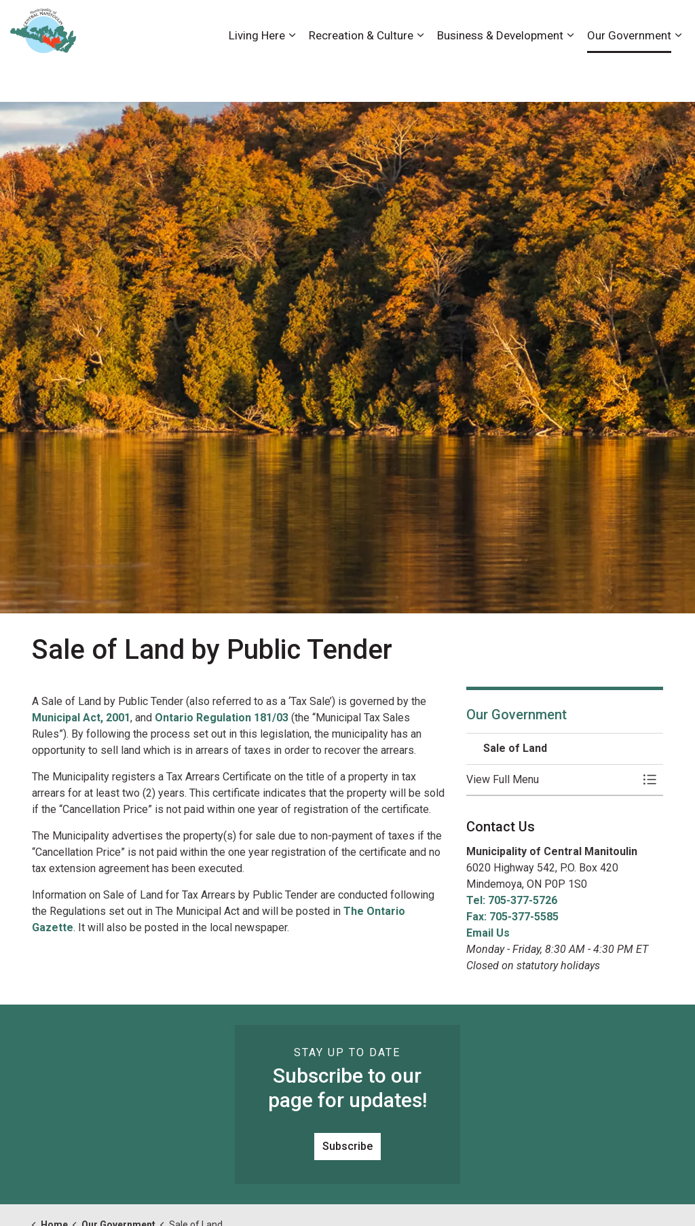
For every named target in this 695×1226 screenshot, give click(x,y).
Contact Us (540, 25)
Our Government (629, 76)
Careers (487, 25)
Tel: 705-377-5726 (511, 900)
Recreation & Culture (361, 76)
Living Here (257, 76)
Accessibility (429, 25)
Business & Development (500, 76)
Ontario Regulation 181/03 (221, 717)
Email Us (488, 932)
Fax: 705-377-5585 (512, 916)
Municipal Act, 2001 (81, 717)
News (589, 25)
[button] (551, 780)
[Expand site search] (671, 25)
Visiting (630, 25)
